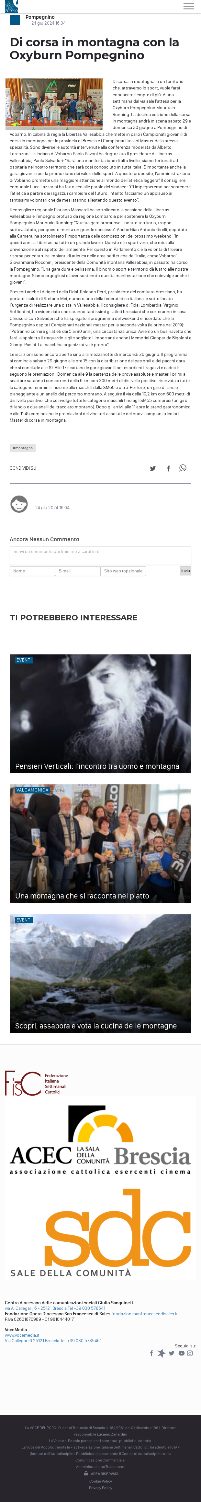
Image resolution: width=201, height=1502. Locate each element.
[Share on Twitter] (153, 469)
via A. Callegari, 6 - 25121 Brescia (36, 1308)
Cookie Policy (100, 1481)
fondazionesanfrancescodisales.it (144, 1314)
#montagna (23, 448)
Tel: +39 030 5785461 (80, 1341)
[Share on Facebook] (168, 469)
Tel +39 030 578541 (86, 1308)
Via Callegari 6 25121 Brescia (32, 1341)
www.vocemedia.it (22, 1335)
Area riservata (100, 1474)
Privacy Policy (100, 1487)
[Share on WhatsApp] (184, 469)
